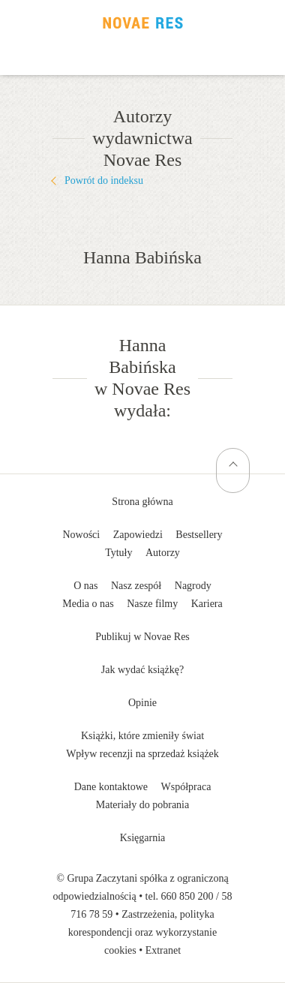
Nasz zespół (136, 585)
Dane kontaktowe (111, 786)
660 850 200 (187, 896)
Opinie (142, 702)
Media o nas (87, 603)
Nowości (81, 534)
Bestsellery (199, 534)
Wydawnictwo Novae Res (143, 22)
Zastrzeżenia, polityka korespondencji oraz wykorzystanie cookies (142, 932)
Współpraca (186, 786)
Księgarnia (143, 837)
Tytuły (118, 552)
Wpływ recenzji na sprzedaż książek (142, 753)
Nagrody (193, 585)
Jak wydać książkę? (142, 669)
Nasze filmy (152, 603)
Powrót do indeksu (103, 180)
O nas (86, 585)
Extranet (163, 950)
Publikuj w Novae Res (142, 636)
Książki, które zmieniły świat (142, 735)
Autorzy (163, 552)
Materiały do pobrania (142, 804)
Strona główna (142, 501)
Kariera (207, 603)
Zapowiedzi (138, 534)
